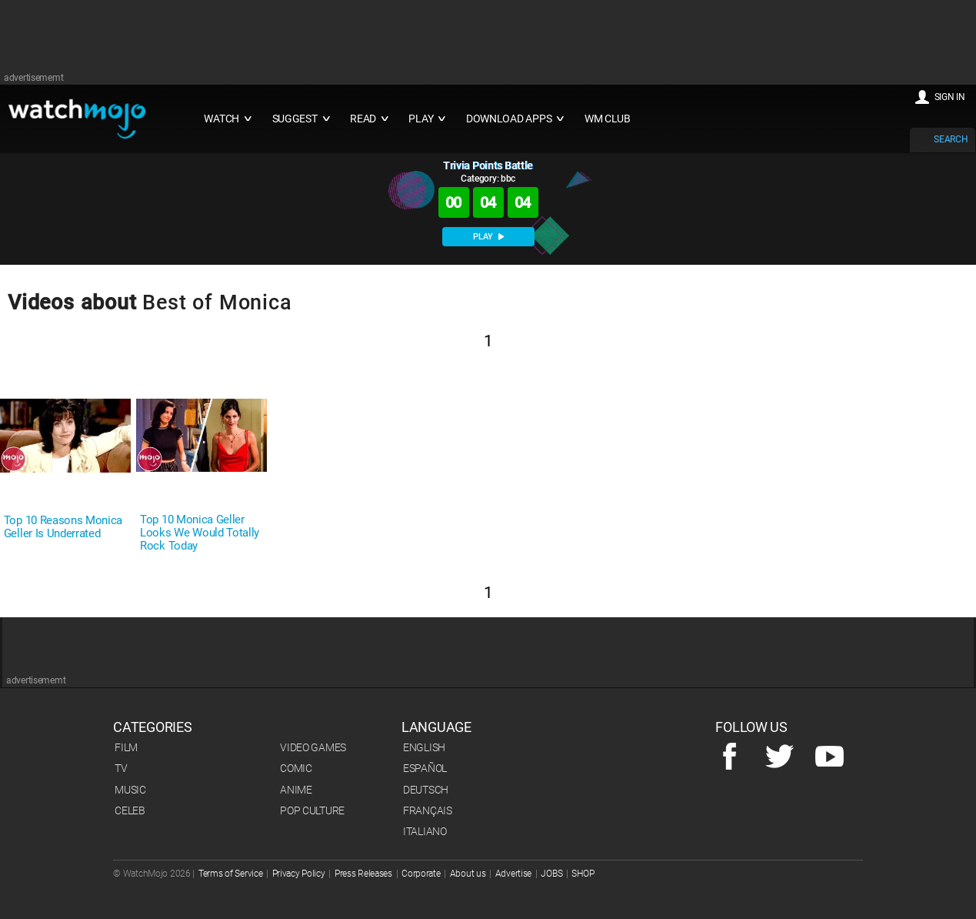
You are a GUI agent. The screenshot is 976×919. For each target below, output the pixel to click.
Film (126, 747)
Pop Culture (312, 810)
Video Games (313, 747)
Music (130, 790)
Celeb (130, 810)
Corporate (420, 873)
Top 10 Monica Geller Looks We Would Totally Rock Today (199, 533)
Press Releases (363, 873)
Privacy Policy (298, 873)
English (424, 747)
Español (425, 768)
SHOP (582, 873)
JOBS (551, 873)
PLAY (488, 237)
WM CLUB (608, 118)
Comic (296, 768)
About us (468, 873)
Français (427, 810)
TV (121, 768)
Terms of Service (230, 873)
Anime (296, 790)
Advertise (513, 873)
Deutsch (425, 790)
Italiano (425, 831)
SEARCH (951, 139)
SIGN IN (949, 97)
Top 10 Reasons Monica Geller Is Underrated (63, 527)
